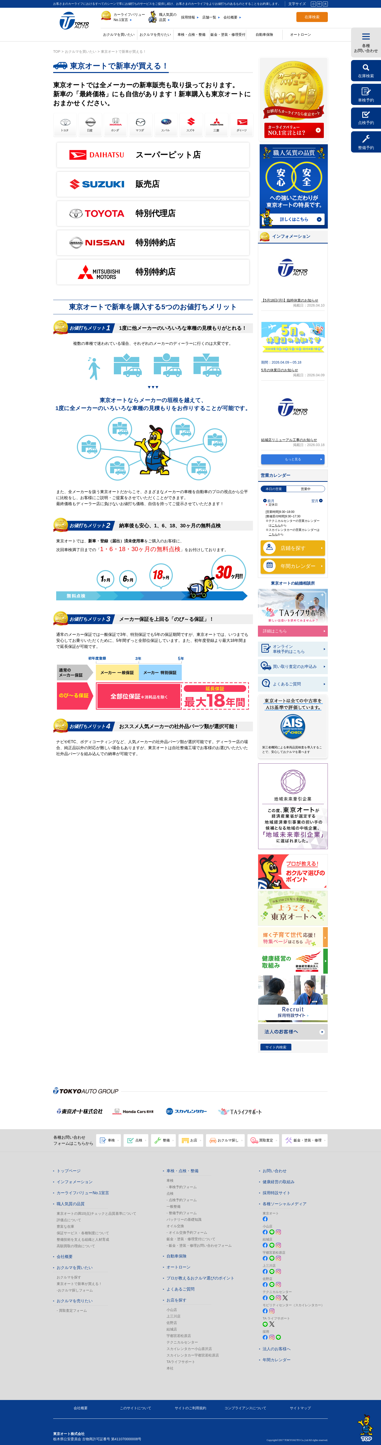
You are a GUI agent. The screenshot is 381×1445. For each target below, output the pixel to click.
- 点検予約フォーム (182, 1200)
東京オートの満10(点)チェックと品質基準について (96, 1213)
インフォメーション (75, 1182)
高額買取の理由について (76, 1246)
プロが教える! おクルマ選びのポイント (293, 871)
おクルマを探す (69, 1277)
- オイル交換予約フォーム (187, 1232)
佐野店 (172, 1323)
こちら (276, 525)
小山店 (172, 1310)
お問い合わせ (275, 1171)
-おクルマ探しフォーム (75, 1290)
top (56, 52)
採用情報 (188, 17)
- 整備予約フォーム (182, 1213)
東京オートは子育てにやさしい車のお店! (293, 937)
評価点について (69, 1220)
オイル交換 (175, 1226)
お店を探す (177, 1300)
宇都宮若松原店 (179, 1336)
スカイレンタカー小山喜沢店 (189, 1349)
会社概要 (230, 17)
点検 (170, 1193)
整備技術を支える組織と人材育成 (83, 1239)
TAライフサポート (181, 1362)
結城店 (172, 1329)
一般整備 (174, 1206)
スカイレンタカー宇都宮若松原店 (193, 1355)
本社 (170, 1368)
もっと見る (293, 459)
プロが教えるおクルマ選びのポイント (200, 1278)
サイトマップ (300, 1408)
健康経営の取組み (293, 961)
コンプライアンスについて (245, 1408)
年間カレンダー (289, 566)
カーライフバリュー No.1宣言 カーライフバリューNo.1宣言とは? (293, 100)
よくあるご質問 (280, 684)
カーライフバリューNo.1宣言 (129, 17)
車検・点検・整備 (182, 1171)
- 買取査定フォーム (72, 1310)
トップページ (69, 1171)
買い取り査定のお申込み (288, 666)
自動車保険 (264, 35)
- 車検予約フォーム (182, 1187)
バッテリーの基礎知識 (184, 1219)
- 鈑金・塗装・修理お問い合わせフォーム (199, 1245)
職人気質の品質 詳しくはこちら (293, 187)
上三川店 (174, 1316)
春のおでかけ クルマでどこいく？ (293, 908)
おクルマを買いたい (119, 35)
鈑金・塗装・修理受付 (227, 35)
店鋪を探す (284, 548)
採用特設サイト (277, 1193)
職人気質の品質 (168, 17)
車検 (170, 1180)
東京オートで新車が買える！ (79, 1284)
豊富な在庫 (65, 1226)
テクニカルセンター (182, 1342)
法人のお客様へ (293, 1032)
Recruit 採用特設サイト (293, 998)
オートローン (300, 35)
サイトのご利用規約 (190, 1408)
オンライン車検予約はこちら (282, 649)
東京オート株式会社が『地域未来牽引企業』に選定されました (293, 806)
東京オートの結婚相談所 (293, 583)
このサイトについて (135, 1408)
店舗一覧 (209, 17)
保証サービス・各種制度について (83, 1233)
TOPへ (366, 1427)
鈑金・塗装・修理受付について (191, 1239)
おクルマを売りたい (155, 35)
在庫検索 (312, 17)
